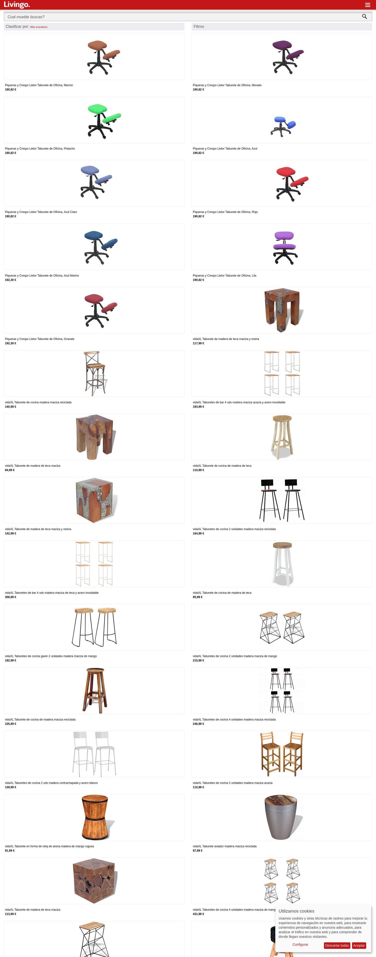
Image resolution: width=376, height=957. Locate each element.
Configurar (300, 944)
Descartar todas (337, 945)
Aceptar (359, 945)
